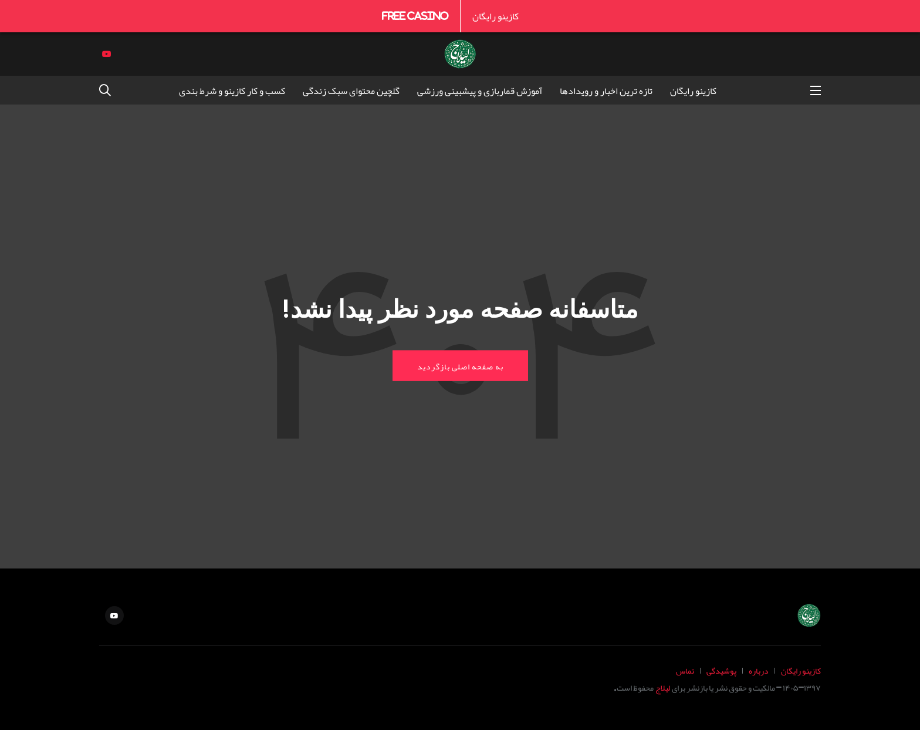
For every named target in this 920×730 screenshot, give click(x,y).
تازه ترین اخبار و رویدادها (606, 90)
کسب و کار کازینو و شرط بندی (232, 90)
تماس (685, 670)
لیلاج (662, 687)
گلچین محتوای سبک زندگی (351, 90)
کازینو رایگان (495, 16)
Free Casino (415, 16)
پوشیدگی (721, 670)
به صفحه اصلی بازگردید (460, 365)
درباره (759, 670)
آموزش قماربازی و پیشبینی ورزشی (479, 90)
